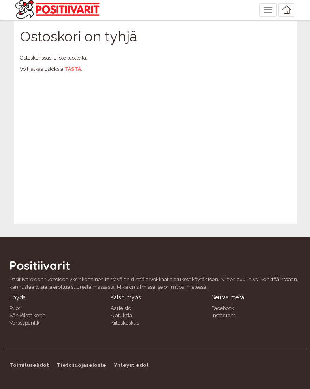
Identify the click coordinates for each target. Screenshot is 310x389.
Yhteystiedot (131, 365)
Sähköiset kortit (27, 315)
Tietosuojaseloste (81, 365)
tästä (72, 69)
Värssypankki (25, 323)
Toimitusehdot (29, 365)
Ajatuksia (121, 315)
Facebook (223, 308)
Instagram (224, 315)
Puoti (15, 308)
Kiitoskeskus (125, 323)
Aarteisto (121, 308)
